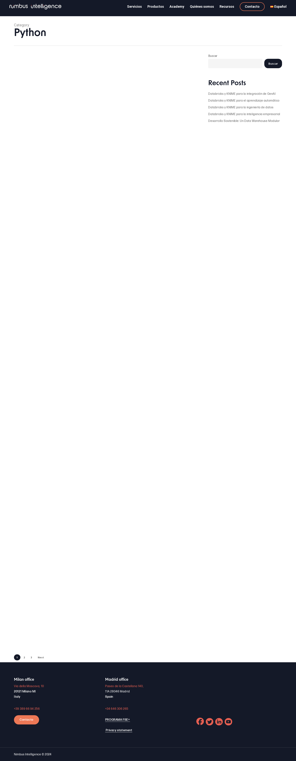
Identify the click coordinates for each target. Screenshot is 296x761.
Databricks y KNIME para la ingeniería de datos (241, 107)
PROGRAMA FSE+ (117, 720)
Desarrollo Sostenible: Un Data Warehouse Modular (244, 121)
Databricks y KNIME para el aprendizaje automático (243, 100)
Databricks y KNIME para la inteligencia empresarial (244, 114)
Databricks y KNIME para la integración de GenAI (241, 94)
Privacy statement (119, 730)
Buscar (212, 56)
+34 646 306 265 (116, 709)
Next (41, 657)
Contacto (26, 720)
